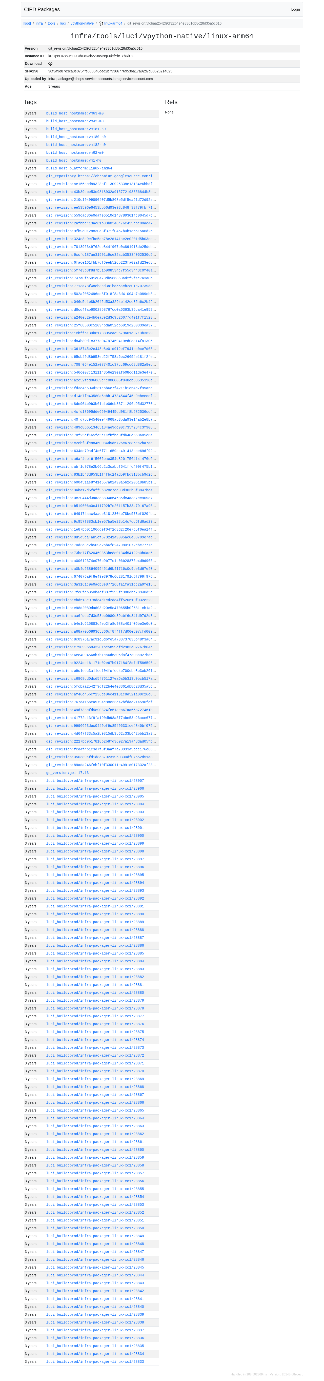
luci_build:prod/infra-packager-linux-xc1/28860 (95, 1149)
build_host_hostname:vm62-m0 (75, 152)
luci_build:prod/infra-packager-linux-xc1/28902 (95, 820)
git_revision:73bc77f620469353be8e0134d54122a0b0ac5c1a (102, 553)
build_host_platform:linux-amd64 (79, 168)
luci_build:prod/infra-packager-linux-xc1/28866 (95, 1102)
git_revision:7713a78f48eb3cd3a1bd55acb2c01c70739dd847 (102, 286)
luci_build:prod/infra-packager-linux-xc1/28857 (95, 1173)
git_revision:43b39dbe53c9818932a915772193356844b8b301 (102, 191)
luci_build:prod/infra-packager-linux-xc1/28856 (95, 1181)
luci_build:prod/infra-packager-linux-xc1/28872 (95, 1055)
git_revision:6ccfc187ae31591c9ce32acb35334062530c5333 (102, 254)
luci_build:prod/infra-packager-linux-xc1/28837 (95, 1330)
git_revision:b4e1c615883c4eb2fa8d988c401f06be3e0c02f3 (102, 623)
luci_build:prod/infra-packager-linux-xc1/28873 (95, 1047)
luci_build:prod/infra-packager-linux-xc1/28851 (95, 1220)
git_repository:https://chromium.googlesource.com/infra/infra (110, 176)
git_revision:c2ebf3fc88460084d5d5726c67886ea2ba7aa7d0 (102, 443)
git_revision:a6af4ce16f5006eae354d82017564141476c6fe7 (102, 458)
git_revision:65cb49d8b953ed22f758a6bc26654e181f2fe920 (102, 356)
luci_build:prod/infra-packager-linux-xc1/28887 (95, 937)
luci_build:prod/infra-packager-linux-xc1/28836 (95, 1338)
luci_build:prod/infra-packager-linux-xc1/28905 (95, 796)
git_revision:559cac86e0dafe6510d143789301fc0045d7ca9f (102, 215)
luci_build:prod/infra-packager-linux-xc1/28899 (95, 843)
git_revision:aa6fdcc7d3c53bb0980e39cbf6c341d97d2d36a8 (102, 615)
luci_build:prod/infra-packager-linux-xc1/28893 (95, 890)
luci (63, 23)
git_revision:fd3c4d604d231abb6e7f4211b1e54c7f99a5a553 (102, 388)
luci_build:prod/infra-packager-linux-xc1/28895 (95, 874)
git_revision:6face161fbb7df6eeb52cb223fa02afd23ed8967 (102, 262)
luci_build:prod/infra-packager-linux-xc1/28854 (95, 1196)
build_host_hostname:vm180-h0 (76, 136)
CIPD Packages (42, 9)
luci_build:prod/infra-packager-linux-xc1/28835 (95, 1346)
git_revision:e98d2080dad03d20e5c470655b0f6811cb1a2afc (102, 608)
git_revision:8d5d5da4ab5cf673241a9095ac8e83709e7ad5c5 (102, 537)
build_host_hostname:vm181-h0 (76, 129)
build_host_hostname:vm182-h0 (76, 144)
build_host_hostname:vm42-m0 (75, 121)
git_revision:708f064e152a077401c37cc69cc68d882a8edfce (102, 364)
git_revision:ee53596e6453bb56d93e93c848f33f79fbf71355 (102, 207)
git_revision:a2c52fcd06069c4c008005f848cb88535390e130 (102, 380)
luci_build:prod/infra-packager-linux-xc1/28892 (95, 898)
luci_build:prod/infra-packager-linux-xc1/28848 (95, 1243)
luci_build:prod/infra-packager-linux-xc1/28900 (95, 835)
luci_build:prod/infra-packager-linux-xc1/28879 (95, 1000)
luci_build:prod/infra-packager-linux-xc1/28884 (95, 961)
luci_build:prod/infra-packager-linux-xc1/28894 (95, 882)
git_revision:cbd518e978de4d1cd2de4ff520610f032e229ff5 (102, 600)
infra (39, 23)
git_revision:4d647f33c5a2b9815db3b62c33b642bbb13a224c (102, 733)
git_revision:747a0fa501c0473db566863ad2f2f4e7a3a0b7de (102, 278)
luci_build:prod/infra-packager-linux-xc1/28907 (95, 780)
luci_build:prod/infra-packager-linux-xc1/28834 (95, 1353)
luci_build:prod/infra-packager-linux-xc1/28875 (95, 1031)
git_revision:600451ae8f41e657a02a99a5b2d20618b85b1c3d (102, 482)
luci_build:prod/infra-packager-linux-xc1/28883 (95, 969)
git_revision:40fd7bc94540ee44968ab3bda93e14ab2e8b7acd (102, 419)
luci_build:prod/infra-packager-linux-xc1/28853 (95, 1204)
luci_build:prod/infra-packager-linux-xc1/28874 (95, 1039)
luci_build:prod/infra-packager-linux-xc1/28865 (95, 1110)
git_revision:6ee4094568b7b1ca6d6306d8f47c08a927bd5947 (102, 655)
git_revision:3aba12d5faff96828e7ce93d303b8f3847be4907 (102, 490)
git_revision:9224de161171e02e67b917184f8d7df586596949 (102, 662)
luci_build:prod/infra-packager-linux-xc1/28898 (95, 851)
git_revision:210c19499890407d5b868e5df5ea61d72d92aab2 (102, 199)
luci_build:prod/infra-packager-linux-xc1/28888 (95, 929)
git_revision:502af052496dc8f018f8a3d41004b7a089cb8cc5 (102, 293)
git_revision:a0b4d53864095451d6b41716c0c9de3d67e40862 (102, 568)
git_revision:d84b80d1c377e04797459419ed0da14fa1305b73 (102, 341)
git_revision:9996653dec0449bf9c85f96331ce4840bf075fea (102, 725)
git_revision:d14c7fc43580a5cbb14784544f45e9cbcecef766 (102, 396)
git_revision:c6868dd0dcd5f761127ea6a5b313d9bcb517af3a (102, 678)
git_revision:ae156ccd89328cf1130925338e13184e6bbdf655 (102, 184)
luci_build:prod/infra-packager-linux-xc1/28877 (95, 1016)
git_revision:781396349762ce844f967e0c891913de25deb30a (102, 246)
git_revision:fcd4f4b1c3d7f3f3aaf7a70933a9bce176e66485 (102, 749)
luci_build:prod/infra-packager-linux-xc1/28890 (95, 914)
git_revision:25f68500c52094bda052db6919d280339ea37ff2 (102, 325)
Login (295, 9)
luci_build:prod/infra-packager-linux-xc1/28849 (95, 1236)
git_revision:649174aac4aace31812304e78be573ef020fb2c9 (102, 513)
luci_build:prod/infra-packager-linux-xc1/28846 (95, 1259)
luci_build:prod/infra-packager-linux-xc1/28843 (95, 1283)
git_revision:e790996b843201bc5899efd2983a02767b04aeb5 (102, 647)
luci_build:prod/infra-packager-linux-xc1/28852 (95, 1212)
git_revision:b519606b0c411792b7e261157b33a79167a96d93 (102, 505)
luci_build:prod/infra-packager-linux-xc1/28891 (95, 906)
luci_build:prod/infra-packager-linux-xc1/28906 (95, 788)
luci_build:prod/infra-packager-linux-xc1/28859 (95, 1157)
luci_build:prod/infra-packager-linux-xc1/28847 (95, 1251)
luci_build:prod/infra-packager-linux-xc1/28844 (95, 1275)
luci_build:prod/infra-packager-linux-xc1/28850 (95, 1228)
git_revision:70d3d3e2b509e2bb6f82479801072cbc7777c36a (102, 545)
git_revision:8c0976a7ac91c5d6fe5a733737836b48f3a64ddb (102, 639)
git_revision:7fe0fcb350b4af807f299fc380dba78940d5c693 (102, 592)
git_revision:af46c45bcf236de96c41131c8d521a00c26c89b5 (102, 694)
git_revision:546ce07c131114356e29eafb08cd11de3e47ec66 (102, 372)
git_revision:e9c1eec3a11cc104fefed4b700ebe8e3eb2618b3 (102, 670)
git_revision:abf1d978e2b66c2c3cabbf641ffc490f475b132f (102, 466)
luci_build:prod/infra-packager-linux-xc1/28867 (95, 1094)
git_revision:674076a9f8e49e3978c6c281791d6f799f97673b (102, 576)
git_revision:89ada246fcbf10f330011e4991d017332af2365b (102, 765)
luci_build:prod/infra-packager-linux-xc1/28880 (95, 992)
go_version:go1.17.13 (67, 772)
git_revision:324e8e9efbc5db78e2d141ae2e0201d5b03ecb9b (102, 239)
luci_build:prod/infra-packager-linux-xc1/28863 (95, 1126)
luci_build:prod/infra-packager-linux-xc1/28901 (95, 827)
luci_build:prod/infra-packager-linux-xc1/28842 (95, 1291)
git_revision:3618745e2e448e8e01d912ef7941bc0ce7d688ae (102, 348)
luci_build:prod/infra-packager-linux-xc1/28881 (95, 984)
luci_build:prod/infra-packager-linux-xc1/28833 (95, 1361)
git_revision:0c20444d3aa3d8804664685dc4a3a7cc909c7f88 (102, 498)
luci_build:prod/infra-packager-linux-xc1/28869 (95, 1079)
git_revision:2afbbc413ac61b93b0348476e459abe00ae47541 (102, 223)
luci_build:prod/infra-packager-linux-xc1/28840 (95, 1306)
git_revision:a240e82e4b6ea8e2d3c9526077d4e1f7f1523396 (102, 317)
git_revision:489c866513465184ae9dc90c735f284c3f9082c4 (102, 427)
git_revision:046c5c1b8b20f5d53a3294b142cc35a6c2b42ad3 (102, 301)
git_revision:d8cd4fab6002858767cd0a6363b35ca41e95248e (102, 309)
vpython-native (82, 23)
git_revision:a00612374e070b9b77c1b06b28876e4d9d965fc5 (102, 560)
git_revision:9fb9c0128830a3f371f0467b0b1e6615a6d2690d (102, 231)
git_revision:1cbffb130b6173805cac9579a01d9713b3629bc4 (102, 333)
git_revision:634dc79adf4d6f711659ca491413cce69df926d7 (102, 451)
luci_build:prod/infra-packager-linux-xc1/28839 (95, 1314)
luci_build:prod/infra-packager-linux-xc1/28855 (95, 1189)
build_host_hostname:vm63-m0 (75, 113)
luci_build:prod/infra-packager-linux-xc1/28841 (95, 1298)
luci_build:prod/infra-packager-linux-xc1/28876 (95, 1024)
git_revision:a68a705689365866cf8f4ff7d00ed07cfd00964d (102, 631)
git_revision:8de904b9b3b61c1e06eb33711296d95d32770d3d (102, 403)
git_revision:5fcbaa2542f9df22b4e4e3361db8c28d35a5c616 (102, 686)
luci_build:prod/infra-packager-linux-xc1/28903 (95, 812)
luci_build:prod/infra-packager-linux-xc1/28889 (95, 922)
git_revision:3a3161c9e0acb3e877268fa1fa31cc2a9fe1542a (102, 584)
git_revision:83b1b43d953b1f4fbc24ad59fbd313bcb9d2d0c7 (102, 474)
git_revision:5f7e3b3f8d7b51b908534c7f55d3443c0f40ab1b (102, 270)
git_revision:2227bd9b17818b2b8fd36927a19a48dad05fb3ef (102, 741)
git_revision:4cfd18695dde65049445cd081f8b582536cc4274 (102, 411)
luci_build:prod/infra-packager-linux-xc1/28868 (95, 1086)
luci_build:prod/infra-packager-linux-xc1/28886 (95, 945)
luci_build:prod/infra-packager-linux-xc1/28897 (95, 859)
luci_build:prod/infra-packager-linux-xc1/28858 (95, 1165)
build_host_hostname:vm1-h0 (74, 160)
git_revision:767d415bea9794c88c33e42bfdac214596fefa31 (102, 702)
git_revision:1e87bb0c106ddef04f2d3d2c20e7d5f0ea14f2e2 (102, 529)
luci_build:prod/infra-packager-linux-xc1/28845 (95, 1267)
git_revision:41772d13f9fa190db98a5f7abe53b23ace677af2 (102, 717)
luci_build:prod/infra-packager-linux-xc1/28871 (95, 1063)
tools (51, 23)
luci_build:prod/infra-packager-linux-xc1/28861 (95, 1141)
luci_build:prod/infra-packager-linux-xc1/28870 (95, 1071)
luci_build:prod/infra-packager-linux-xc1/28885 (95, 953)
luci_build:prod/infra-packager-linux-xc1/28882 (95, 977)
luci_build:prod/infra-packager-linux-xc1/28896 (95, 867)
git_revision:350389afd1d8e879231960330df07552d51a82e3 (102, 757)
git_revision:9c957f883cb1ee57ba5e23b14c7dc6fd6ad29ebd (102, 521)
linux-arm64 (110, 23)
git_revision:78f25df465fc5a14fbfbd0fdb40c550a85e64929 (102, 435)
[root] (27, 23)
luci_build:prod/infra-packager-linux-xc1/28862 (95, 1134)
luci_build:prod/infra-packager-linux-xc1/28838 (95, 1322)
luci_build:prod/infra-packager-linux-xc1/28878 (95, 1008)
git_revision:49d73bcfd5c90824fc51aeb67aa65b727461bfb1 (102, 710)
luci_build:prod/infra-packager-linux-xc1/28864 (95, 1118)
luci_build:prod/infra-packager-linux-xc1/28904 (95, 804)
